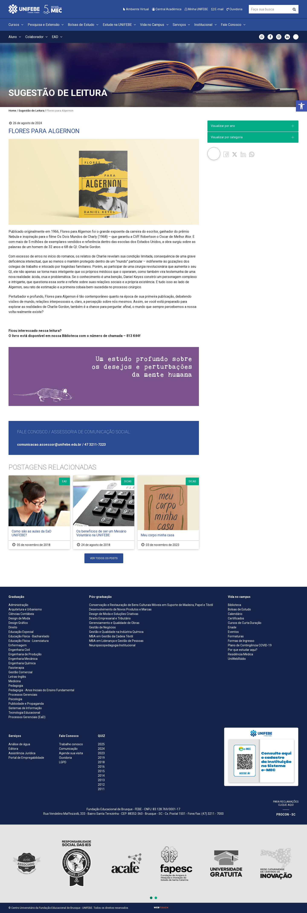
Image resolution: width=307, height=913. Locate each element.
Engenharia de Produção (25, 654)
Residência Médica (240, 654)
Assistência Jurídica (22, 753)
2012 (101, 784)
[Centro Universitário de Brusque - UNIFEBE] (35, 9)
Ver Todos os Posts (104, 558)
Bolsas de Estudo (84, 25)
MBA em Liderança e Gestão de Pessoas (116, 640)
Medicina (15, 681)
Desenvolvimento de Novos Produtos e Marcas (120, 609)
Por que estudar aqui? (242, 649)
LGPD (62, 762)
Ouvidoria (234, 9)
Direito (13, 627)
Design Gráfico (18, 623)
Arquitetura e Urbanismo (25, 609)
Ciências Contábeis (21, 614)
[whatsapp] (251, 154)
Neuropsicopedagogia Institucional (112, 645)
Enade (232, 627)
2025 (101, 744)
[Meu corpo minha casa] (168, 512)
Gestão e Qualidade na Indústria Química (116, 632)
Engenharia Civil (19, 649)
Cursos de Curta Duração (244, 623)
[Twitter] (234, 154)
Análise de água (19, 744)
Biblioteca (234, 605)
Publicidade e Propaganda (26, 703)
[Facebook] (226, 154)
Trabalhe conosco (71, 744)
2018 (101, 762)
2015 (101, 771)
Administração (18, 605)
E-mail (217, 9)
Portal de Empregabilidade (26, 757)
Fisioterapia (16, 667)
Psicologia (15, 699)
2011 (101, 789)
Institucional (206, 25)
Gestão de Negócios (102, 627)
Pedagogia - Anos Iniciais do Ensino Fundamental (41, 690)
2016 (101, 766)
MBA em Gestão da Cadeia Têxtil (111, 636)
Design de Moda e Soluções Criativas (113, 614)
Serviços (182, 25)
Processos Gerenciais (23, 694)
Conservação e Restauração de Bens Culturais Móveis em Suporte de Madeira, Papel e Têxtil (151, 605)
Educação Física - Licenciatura (29, 640)
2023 (101, 753)
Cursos (17, 25)
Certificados (236, 618)
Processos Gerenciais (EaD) (27, 717)
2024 (101, 748)
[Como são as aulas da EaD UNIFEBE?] (39, 512)
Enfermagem (18, 645)
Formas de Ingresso (241, 640)
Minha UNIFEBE (196, 9)
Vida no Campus (154, 25)
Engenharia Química (22, 663)
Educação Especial (21, 632)
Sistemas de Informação (25, 708)
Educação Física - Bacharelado (29, 636)
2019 (101, 757)
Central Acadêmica (166, 9)
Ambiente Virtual (136, 9)
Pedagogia (16, 685)
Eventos (233, 632)
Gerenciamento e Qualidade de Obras (114, 623)
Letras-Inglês (17, 676)
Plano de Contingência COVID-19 (250, 645)
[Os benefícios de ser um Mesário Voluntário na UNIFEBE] (104, 512)
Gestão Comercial (20, 672)
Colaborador (37, 37)
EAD (58, 37)
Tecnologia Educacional (24, 712)
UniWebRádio (237, 658)
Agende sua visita (71, 753)
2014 (101, 775)
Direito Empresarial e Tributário (110, 618)
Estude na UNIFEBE (120, 25)
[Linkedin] (243, 154)
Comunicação (68, 748)
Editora (13, 748)
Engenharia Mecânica (23, 658)
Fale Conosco (234, 25)
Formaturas (236, 636)
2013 (101, 780)
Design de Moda (19, 618)
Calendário (235, 614)
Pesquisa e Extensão (46, 25)
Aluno (15, 37)
